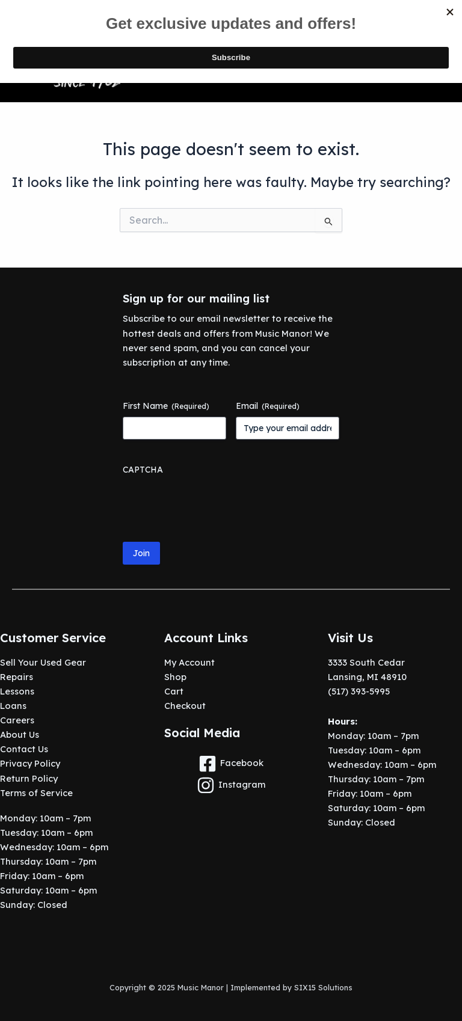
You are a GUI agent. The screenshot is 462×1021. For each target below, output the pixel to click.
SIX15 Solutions (323, 987)
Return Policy (29, 778)
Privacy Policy (30, 763)
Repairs (16, 676)
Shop (175, 676)
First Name (166, 405)
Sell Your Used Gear (43, 662)
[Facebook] (231, 764)
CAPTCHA (143, 469)
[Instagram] (231, 785)
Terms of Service (36, 793)
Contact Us (24, 749)
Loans (13, 705)
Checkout (185, 705)
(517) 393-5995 (359, 691)
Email (268, 405)
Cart (173, 691)
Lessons (17, 691)
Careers (17, 720)
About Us (19, 734)
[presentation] (214, 503)
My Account (189, 662)
